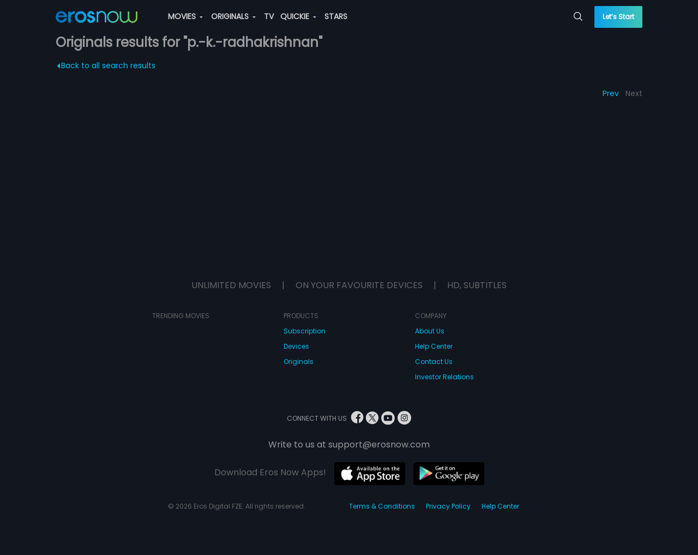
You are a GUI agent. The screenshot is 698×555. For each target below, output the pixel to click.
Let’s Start (618, 16)
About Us (429, 331)
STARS (335, 16)
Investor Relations (444, 376)
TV (269, 16)
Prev (611, 93)
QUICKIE (298, 16)
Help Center (434, 346)
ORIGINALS (233, 16)
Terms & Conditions (382, 506)
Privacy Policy (448, 506)
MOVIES (185, 16)
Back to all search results (106, 65)
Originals (299, 361)
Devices (296, 346)
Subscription (305, 331)
